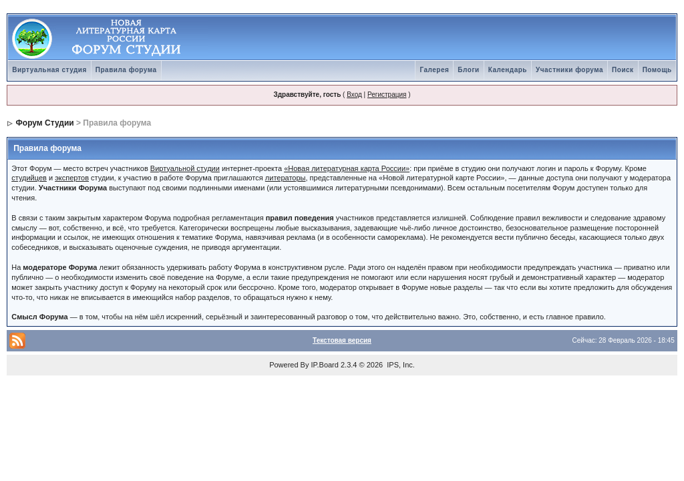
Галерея (434, 69)
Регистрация (386, 94)
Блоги (468, 69)
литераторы (285, 178)
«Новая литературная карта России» (346, 168)
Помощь (657, 69)
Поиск (623, 69)
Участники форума (569, 69)
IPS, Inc (400, 365)
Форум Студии (45, 123)
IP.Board (325, 365)
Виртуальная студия (49, 69)
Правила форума (126, 69)
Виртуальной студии (185, 168)
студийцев (29, 178)
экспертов (72, 178)
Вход (354, 94)
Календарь (507, 69)
